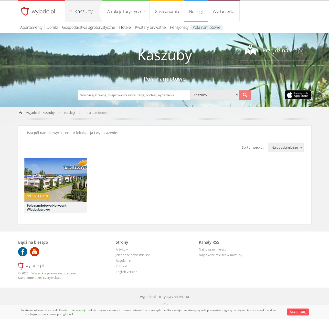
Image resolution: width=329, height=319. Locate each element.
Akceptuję (298, 312)
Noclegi (196, 11)
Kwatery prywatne (150, 27)
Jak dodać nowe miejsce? (133, 255)
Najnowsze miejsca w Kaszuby (220, 255)
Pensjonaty (179, 27)
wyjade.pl (43, 11)
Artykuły (122, 249)
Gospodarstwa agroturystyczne (88, 27)
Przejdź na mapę (283, 50)
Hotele (125, 27)
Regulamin (123, 260)
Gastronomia (167, 11)
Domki (52, 27)
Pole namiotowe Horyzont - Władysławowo (47, 207)
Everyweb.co (52, 277)
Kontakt (121, 266)
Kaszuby (83, 11)
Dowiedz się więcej (72, 310)
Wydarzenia (223, 11)
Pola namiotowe (206, 27)
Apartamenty (31, 27)
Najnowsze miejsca (212, 249)
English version (127, 272)
